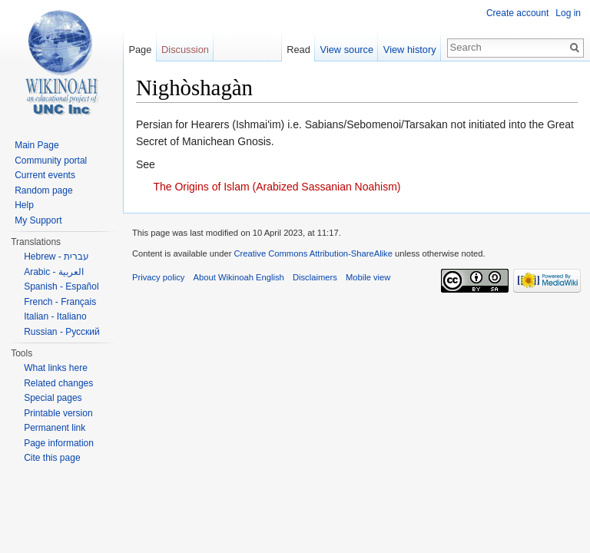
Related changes (58, 383)
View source (346, 49)
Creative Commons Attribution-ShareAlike (313, 253)
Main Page (36, 145)
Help (24, 205)
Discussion (185, 49)
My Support (38, 220)
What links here (56, 368)
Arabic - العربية (54, 272)
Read (298, 49)
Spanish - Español (61, 286)
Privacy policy (158, 277)
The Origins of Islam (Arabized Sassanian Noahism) (276, 186)
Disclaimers (315, 277)
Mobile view (368, 277)
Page (139, 49)
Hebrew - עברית (56, 256)
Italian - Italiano (55, 316)
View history (409, 49)
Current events (45, 175)
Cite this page (52, 457)
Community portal (51, 160)
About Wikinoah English (239, 277)
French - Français (60, 301)
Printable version (58, 413)
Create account (517, 13)
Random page (43, 190)
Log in (568, 13)
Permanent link (54, 427)
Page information (59, 443)
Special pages (52, 397)
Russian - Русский (62, 331)
